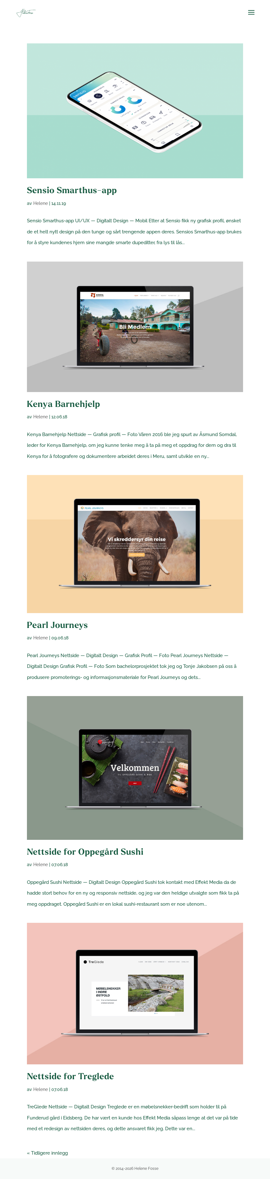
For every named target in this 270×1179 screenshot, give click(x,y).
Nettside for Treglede (70, 1077)
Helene (40, 203)
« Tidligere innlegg (47, 1153)
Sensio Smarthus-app (72, 191)
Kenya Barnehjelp (63, 405)
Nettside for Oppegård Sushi (85, 852)
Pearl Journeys (57, 626)
